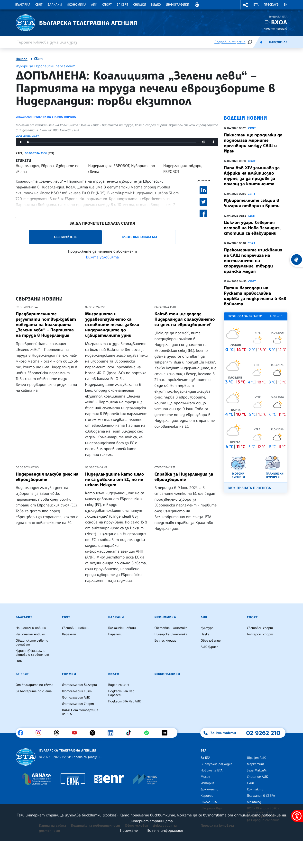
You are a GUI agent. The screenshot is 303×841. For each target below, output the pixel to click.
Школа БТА (209, 802)
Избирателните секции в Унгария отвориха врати (252, 203)
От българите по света (35, 685)
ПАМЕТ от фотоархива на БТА (80, 712)
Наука (205, 634)
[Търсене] (250, 42)
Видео (156, 5)
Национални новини (31, 628)
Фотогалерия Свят (77, 691)
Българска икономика (171, 634)
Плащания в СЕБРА (261, 796)
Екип (250, 783)
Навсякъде (278, 42)
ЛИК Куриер (210, 647)
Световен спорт (260, 628)
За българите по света (34, 691)
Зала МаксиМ (257, 770)
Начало (22, 59)
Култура (207, 628)
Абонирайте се (65, 237)
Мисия (205, 777)
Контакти (255, 789)
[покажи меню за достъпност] (297, 816)
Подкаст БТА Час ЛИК (124, 701)
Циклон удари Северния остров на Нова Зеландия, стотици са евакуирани (252, 228)
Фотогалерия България (80, 685)
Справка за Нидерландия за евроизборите (183, 476)
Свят (39, 5)
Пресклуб (271, 5)
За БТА (205, 758)
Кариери (207, 796)
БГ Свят (122, 5)
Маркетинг (255, 764)
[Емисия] (261, 42)
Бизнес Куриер (165, 641)
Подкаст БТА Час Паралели (121, 693)
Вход (279, 22)
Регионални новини (30, 634)
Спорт (107, 5)
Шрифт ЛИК (256, 758)
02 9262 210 (263, 732)
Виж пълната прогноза (249, 488)
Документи (210, 789)
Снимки (139, 5)
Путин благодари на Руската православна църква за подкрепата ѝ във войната (255, 296)
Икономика (76, 5)
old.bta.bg (254, 802)
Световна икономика (171, 628)
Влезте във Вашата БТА (139, 237)
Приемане (129, 830)
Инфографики (177, 5)
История (207, 783)
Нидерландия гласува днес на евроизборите (47, 476)
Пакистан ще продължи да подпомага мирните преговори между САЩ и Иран (253, 143)
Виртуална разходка (216, 764)
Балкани (54, 5)
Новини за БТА (212, 770)
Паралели (69, 634)
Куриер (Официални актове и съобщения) (32, 653)
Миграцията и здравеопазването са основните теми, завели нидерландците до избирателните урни (112, 324)
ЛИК (94, 5)
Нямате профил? (275, 28)
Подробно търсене (229, 42)
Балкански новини (122, 628)
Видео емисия (118, 685)
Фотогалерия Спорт (78, 704)
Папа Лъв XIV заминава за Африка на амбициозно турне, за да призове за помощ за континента (252, 175)
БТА (255, 5)
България (22, 5)
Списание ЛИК (257, 777)
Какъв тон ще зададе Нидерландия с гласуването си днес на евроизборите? (184, 319)
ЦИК (19, 661)
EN (286, 5)
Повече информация (165, 830)
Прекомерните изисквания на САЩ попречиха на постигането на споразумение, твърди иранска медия (253, 260)
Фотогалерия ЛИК (76, 697)
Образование (211, 641)
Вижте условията (102, 257)
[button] (197, 4)
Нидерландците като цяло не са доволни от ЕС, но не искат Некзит (114, 479)
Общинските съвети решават (32, 642)
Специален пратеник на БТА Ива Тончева (46, 116)
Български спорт (260, 634)
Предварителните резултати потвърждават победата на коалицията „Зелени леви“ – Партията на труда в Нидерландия (46, 324)
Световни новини (76, 628)
